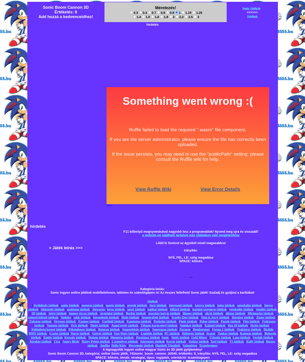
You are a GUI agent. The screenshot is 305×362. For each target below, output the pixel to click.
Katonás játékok (251, 333)
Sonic (165, 337)
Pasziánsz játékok (148, 337)
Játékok (252, 16)
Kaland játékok (215, 325)
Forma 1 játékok (223, 329)
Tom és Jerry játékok (215, 317)
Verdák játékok (263, 337)
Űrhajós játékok (220, 337)
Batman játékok (109, 329)
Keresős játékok (75, 337)
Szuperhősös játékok (136, 329)
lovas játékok (116, 309)
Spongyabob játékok (155, 317)
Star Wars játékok (126, 333)
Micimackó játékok (260, 313)
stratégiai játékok (112, 313)
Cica (57, 341)
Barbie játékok (136, 313)
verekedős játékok (241, 309)
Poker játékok (209, 321)
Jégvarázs (98, 309)
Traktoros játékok (249, 329)
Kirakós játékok (40, 341)
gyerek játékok (137, 305)
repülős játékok (266, 309)
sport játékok (136, 309)
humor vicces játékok (83, 313)
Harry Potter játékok (96, 341)
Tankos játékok (228, 333)
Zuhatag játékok (40, 321)
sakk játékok (82, 317)
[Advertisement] (152, 38)
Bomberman (201, 329)
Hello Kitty (118, 345)
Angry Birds (71, 341)
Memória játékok (122, 337)
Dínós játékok (99, 325)
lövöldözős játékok (46, 305)
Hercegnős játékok (141, 345)
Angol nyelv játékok (124, 325)
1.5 (146, 17)
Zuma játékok (265, 317)
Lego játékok (241, 337)
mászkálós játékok (249, 305)
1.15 (186, 13)
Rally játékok (255, 341)
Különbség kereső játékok (49, 329)
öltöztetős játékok (52, 309)
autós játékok (70, 305)
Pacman (185, 329)
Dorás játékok (80, 333)
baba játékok (226, 305)
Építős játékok (53, 337)
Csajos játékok (59, 333)
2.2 (179, 17)
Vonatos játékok (57, 325)
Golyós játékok (102, 333)
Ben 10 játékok (238, 325)
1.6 (155, 17)
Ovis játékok (79, 325)
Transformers (208, 345)
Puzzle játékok (230, 321)
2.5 (189, 17)
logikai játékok (158, 309)
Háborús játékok (193, 333)
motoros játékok (92, 305)
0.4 (143, 13)
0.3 (134, 13)
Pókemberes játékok (82, 329)
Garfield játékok (113, 321)
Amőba (105, 345)
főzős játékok (130, 317)
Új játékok (237, 341)
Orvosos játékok (65, 321)
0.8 (161, 13)
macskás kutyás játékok (164, 313)
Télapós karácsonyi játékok (159, 325)
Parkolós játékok (165, 321)
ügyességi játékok (181, 305)
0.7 (152, 13)
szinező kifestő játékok (43, 317)
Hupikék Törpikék (167, 345)
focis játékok (157, 305)
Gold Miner (199, 337)
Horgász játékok (243, 317)
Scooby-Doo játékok (185, 317)
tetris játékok (58, 313)
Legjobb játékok (152, 333)
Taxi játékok (219, 341)
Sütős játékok (180, 337)
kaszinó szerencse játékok (209, 309)
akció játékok (214, 313)
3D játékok (39, 313)
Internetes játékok (152, 341)
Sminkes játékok (191, 325)
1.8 (164, 17)
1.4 (137, 17)
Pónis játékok (188, 321)
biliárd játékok (180, 309)
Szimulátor (190, 345)
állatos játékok (235, 313)
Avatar (210, 333)
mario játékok (115, 305)
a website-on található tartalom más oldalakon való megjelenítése (191, 235)
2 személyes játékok (125, 341)
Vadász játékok (199, 341)
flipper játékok (193, 313)
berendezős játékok (106, 317)
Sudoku (66, 317)
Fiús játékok (251, 321)
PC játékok (171, 333)
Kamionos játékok (139, 321)
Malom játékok (98, 337)
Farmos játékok (89, 321)
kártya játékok (205, 305)
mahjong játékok (78, 309)
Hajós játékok (259, 325)
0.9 (170, 13)
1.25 (197, 13)
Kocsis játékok (176, 341)
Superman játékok (164, 329)
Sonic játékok (251, 8)
